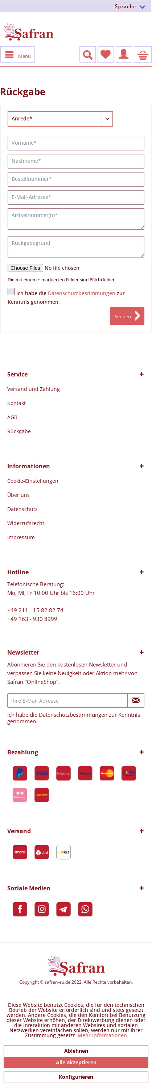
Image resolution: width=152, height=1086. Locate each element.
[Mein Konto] (124, 54)
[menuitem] (76, 6)
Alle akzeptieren (76, 1062)
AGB (12, 417)
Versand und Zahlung (33, 389)
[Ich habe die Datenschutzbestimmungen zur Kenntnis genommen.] (11, 291)
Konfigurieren (76, 1076)
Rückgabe (19, 431)
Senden (123, 316)
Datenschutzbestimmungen (81, 293)
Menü (18, 54)
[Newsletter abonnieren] (135, 700)
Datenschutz (22, 509)
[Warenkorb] (143, 54)
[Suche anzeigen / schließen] (87, 54)
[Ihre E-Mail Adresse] (67, 700)
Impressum (21, 537)
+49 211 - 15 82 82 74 (35, 610)
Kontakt (16, 403)
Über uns (18, 494)
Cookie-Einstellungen (32, 480)
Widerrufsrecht (25, 523)
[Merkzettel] (106, 54)
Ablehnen (76, 1050)
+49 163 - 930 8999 (32, 618)
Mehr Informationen (102, 1035)
